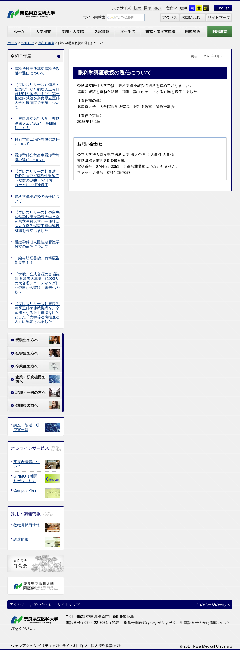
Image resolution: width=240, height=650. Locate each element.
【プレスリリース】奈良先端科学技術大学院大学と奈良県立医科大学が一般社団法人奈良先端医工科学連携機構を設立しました (37, 221)
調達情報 (20, 539)
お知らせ (27, 43)
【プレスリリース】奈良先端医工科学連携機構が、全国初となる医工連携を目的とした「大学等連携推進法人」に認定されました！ (37, 313)
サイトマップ (68, 605)
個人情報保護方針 (106, 646)
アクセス (17, 605)
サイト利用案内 (75, 646)
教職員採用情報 (26, 525)
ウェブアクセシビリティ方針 (35, 646)
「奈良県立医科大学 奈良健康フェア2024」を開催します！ (37, 123)
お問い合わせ (41, 605)
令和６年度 (46, 43)
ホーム (12, 43)
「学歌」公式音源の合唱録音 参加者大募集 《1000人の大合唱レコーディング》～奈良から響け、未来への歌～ (37, 283)
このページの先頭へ (213, 605)
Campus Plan (24, 491)
